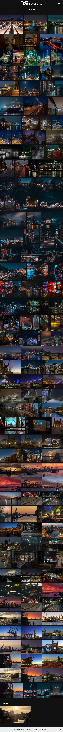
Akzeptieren (38, 729)
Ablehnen (44, 729)
